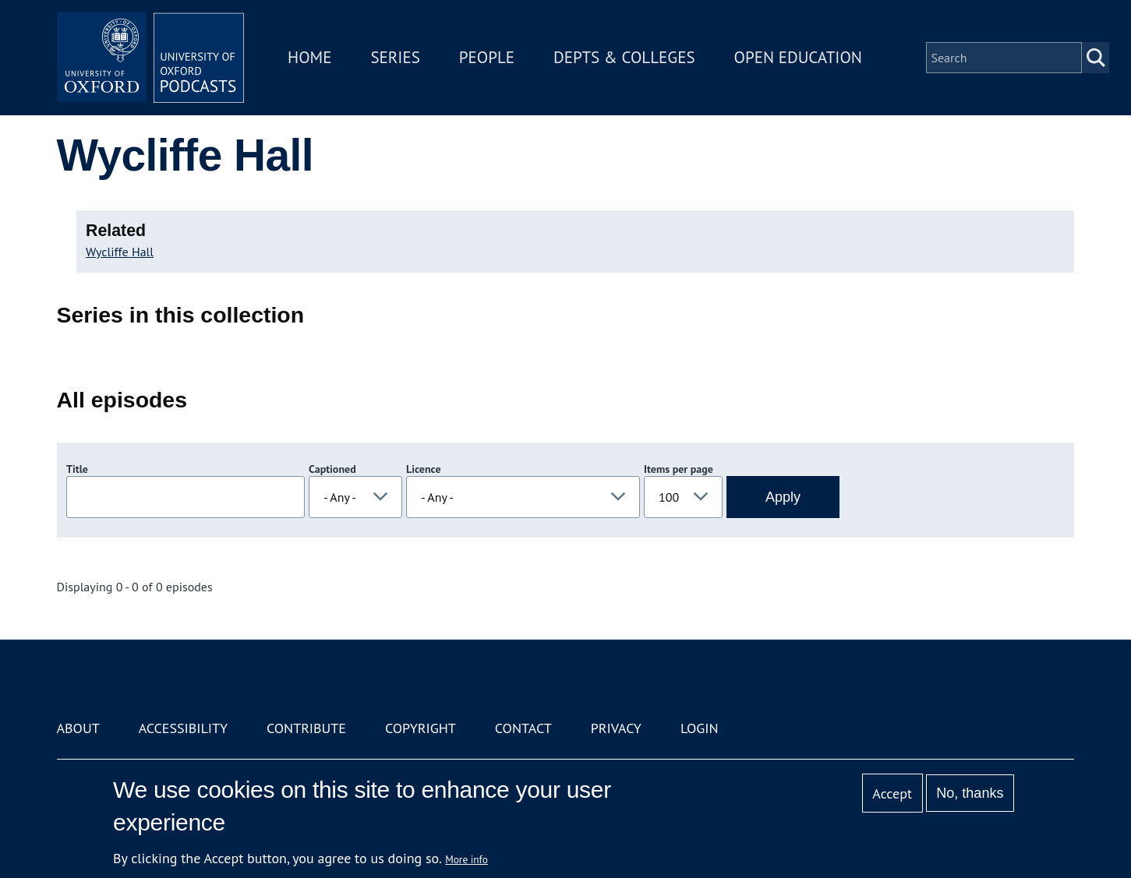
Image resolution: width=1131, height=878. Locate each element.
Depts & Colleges (624, 57)
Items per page (678, 469)
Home (309, 57)
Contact (523, 728)
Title (77, 469)
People (486, 57)
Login (699, 728)
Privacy (616, 728)
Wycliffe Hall (120, 251)
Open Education (798, 57)
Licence (423, 469)
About (78, 728)
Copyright (420, 728)
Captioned (332, 469)
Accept (892, 793)
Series (394, 57)
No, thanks (969, 793)
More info (466, 859)
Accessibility (183, 728)
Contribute (306, 728)
